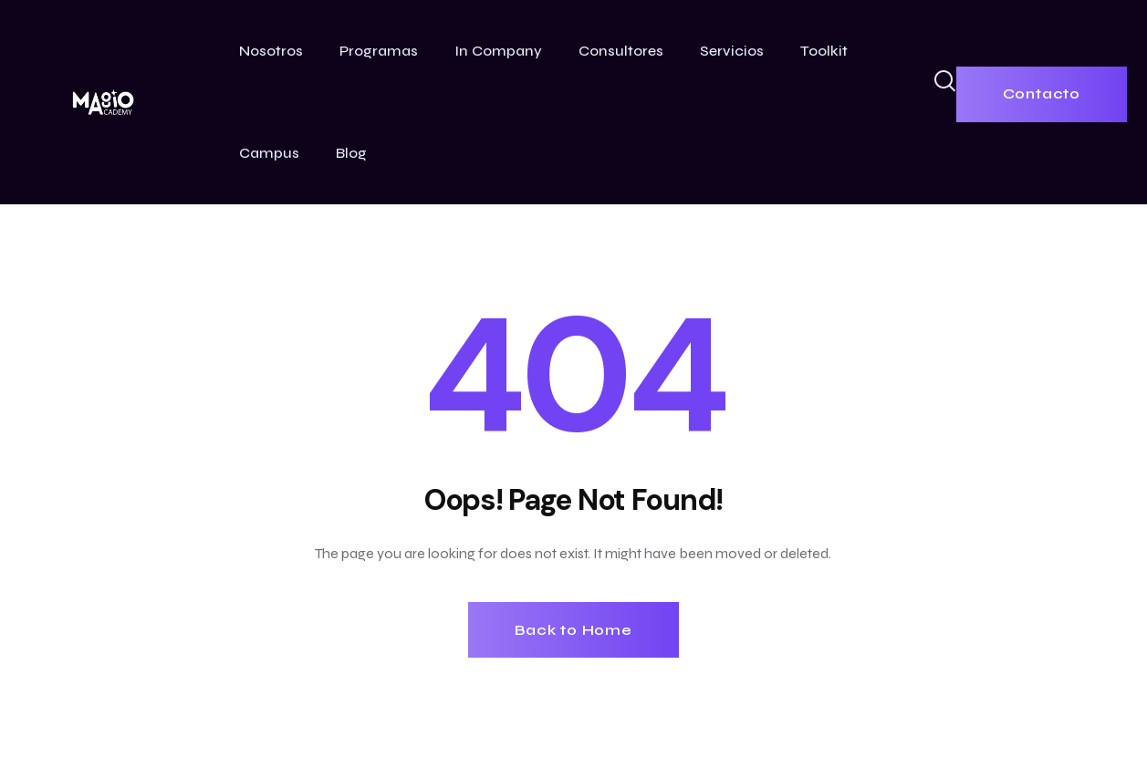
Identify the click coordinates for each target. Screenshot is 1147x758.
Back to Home (573, 630)
